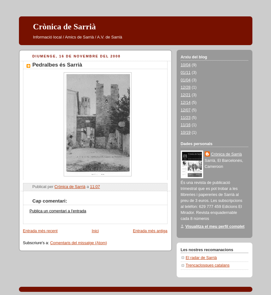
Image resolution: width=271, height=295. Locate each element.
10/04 (186, 65)
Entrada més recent (40, 231)
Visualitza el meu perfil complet (215, 226)
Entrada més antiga (150, 231)
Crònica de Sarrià (64, 26)
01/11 (186, 72)
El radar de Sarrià (201, 258)
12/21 (186, 95)
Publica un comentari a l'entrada (58, 211)
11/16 (186, 125)
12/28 (186, 87)
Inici (95, 231)
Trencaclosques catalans (208, 265)
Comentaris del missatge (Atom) (78, 243)
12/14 (186, 102)
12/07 (186, 110)
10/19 (186, 132)
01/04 (186, 80)
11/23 (186, 117)
